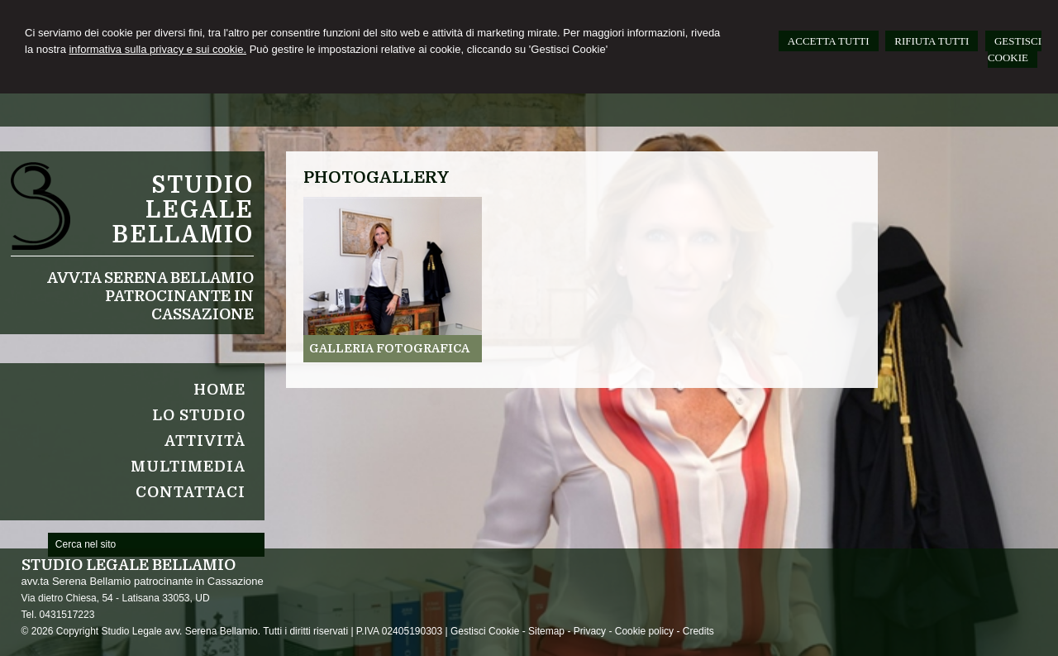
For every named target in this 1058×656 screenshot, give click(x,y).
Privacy (590, 631)
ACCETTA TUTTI (829, 41)
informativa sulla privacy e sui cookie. (157, 49)
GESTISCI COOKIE (1014, 49)
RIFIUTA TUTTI (931, 41)
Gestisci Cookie (484, 631)
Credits (698, 631)
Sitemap (546, 631)
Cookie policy (644, 631)
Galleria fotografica (389, 348)
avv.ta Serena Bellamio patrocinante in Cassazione (150, 296)
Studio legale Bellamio (183, 210)
